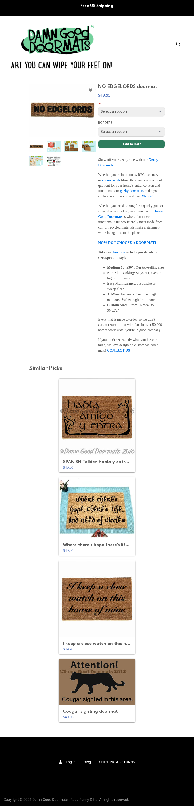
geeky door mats (132, 191)
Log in (70, 762)
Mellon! (147, 196)
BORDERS (105, 122)
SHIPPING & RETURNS (117, 762)
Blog (87, 762)
